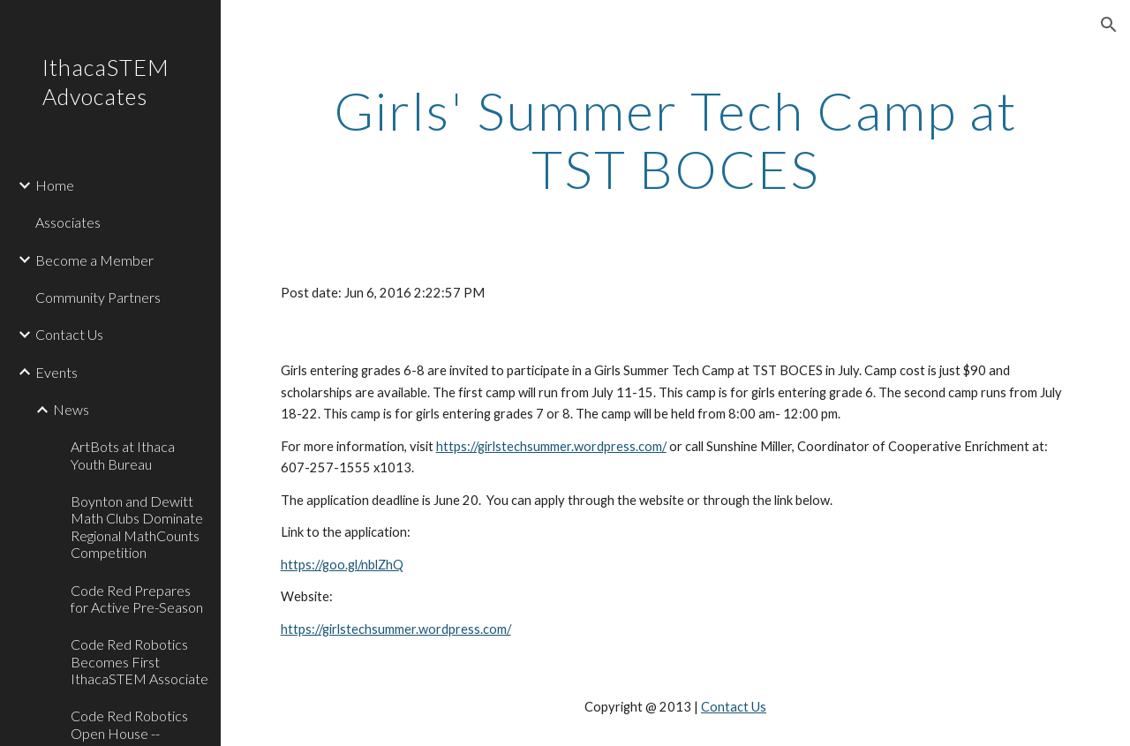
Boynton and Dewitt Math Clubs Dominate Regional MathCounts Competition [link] (137, 527)
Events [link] (56, 372)
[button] (1109, 25)
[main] (676, 139)
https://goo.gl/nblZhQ (342, 564)
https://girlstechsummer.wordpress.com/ (551, 446)
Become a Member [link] (94, 260)
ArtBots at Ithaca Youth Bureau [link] (123, 454)
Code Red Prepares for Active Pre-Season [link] (137, 598)
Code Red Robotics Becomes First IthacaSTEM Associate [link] (139, 661)
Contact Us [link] (69, 334)
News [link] (71, 409)
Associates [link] (68, 222)
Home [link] (54, 185)
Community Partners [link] (98, 297)
